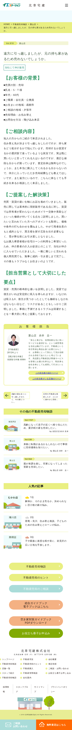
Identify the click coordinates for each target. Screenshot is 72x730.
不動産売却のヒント (36, 577)
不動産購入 (28, 668)
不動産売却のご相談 (36, 589)
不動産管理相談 (30, 673)
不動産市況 (28, 659)
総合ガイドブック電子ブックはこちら (36, 604)
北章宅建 (37, 5)
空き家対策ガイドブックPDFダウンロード (36, 620)
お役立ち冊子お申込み (36, 633)
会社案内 (27, 677)
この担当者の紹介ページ (47, 372)
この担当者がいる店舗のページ (46, 378)
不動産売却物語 (36, 566)
